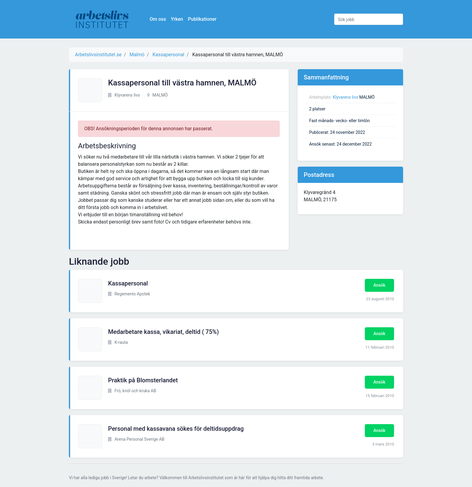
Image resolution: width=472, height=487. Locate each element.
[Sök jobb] (368, 19)
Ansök (379, 285)
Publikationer (202, 19)
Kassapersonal (128, 283)
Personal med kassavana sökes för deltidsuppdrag (176, 428)
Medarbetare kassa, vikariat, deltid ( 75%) (163, 331)
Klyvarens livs (345, 97)
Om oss (158, 19)
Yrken (177, 19)
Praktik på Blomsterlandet (143, 380)
